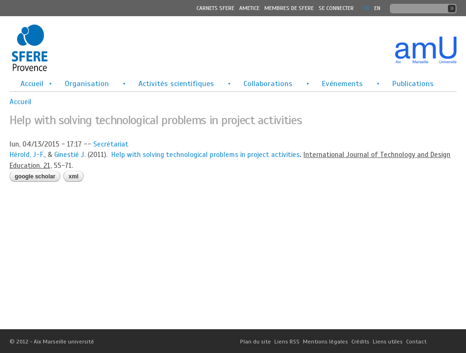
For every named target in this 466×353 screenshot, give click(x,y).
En (377, 8)
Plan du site (255, 341)
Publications (413, 83)
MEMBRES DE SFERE (289, 8)
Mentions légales (325, 341)
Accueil (31, 83)
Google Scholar (35, 176)
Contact (416, 341)
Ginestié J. (70, 154)
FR (366, 8)
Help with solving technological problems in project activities (205, 154)
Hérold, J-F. (27, 154)
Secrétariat (110, 144)
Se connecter (336, 8)
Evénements (342, 83)
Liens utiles (388, 341)
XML (73, 176)
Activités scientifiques (176, 83)
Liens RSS (287, 341)
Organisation (87, 83)
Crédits (360, 341)
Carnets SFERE (215, 8)
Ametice (249, 8)
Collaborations (267, 83)
